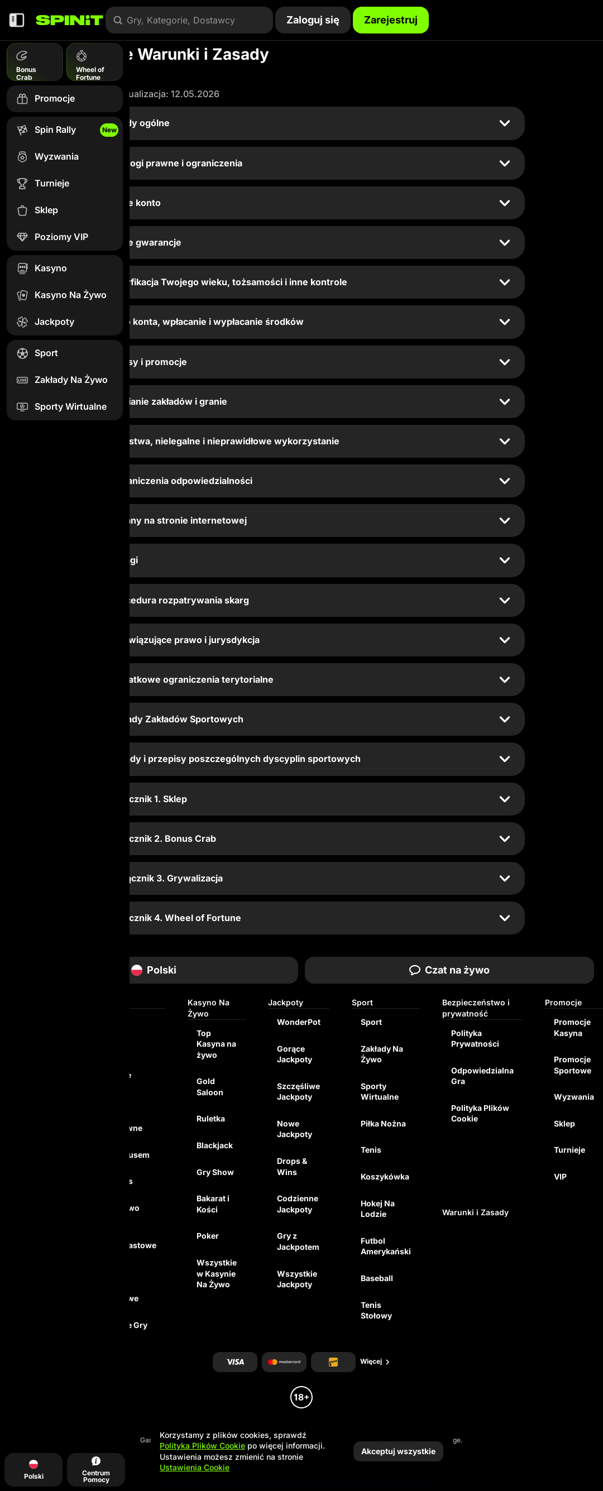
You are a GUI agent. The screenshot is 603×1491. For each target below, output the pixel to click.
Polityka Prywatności (475, 1038)
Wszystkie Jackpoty (297, 1279)
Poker (208, 1235)
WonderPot (298, 1022)
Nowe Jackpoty (294, 1129)
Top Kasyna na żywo (216, 1043)
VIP (560, 1176)
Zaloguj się (312, 20)
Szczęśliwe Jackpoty (298, 1091)
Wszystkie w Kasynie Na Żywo (217, 1273)
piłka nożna (383, 1123)
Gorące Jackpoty (294, 1054)
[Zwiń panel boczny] (17, 20)
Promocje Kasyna (572, 1027)
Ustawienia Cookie (194, 1467)
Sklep (564, 1123)
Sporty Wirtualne (380, 1091)
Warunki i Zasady (475, 1212)
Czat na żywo (449, 970)
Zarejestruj (391, 20)
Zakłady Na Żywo (382, 1054)
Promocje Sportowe (572, 1064)
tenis (371, 1149)
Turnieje (569, 1149)
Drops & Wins (292, 1166)
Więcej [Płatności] (375, 1361)
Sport (371, 1022)
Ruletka (211, 1118)
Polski (153, 970)
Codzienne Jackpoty (297, 1203)
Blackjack (215, 1145)
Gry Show (215, 1172)
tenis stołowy (376, 1310)
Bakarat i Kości (213, 1203)
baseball (377, 1278)
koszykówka (385, 1176)
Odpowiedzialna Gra (482, 1076)
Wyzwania (574, 1096)
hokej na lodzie (378, 1208)
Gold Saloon (210, 1086)
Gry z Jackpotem (298, 1241)
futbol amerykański (386, 1246)
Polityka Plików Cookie (480, 1113)
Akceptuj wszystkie (398, 1451)
